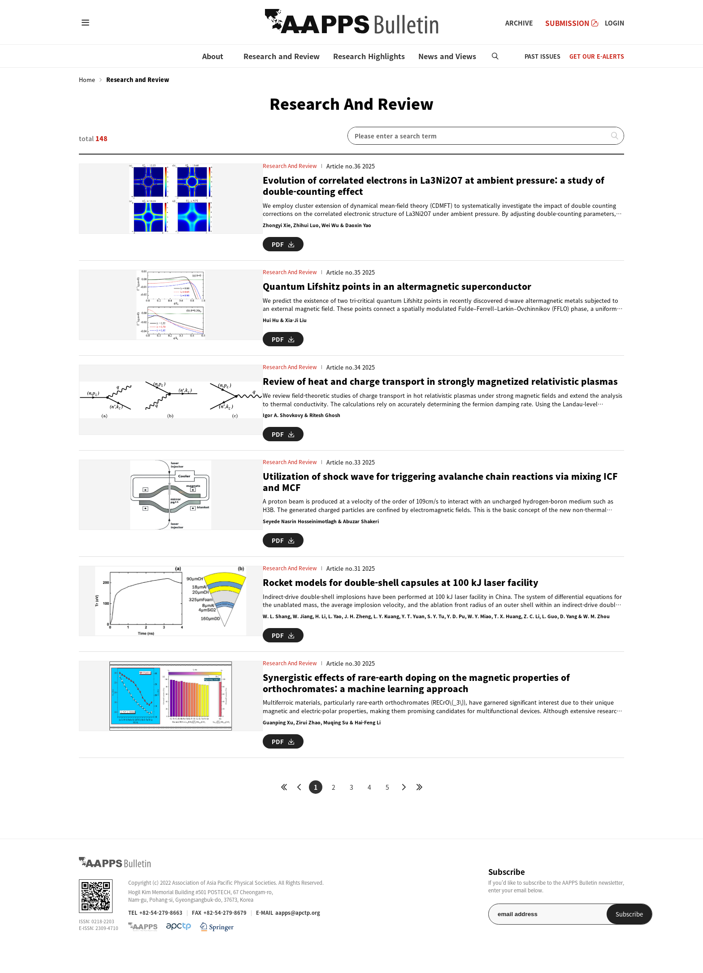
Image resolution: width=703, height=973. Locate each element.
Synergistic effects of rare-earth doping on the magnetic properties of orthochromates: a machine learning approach (405, 705)
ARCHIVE (519, 22)
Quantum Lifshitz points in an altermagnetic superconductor (383, 285)
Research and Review (281, 56)
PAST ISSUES (542, 56)
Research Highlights (369, 56)
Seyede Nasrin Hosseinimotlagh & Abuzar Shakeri (298, 538)
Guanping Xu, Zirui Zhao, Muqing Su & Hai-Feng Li (297, 745)
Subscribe (601, 934)
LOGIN (614, 22)
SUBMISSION (571, 23)
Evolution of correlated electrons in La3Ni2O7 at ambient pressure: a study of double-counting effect (424, 186)
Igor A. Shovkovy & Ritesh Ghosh (276, 433)
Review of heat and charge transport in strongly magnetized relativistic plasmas (410, 392)
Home (87, 80)
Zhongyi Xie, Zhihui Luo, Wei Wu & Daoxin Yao (292, 226)
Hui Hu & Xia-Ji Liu (258, 319)
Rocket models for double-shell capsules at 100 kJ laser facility (388, 597)
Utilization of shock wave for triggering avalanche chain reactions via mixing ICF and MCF (422, 498)
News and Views (447, 56)
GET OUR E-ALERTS (596, 56)
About (212, 56)
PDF (257, 243)
